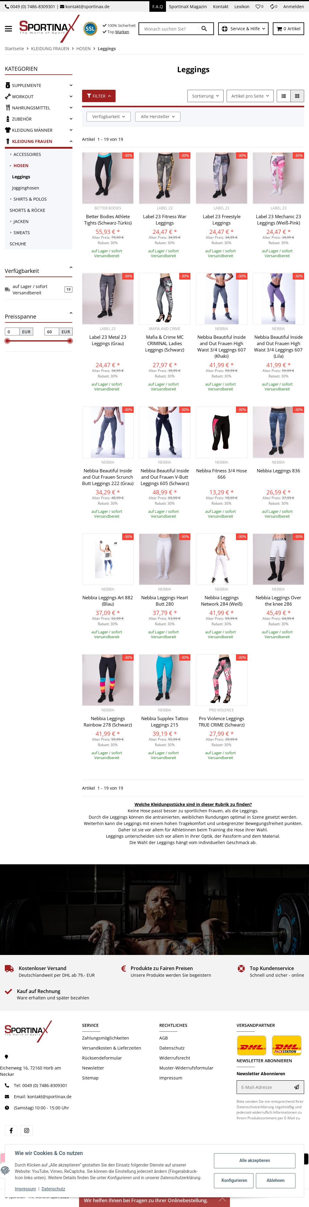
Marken (122, 31)
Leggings (21, 177)
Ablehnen (276, 1180)
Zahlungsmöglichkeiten (105, 1038)
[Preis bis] (51, 331)
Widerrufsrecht (174, 1058)
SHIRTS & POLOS (30, 199)
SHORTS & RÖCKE (27, 210)
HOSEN (21, 165)
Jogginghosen (25, 188)
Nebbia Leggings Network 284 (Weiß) (221, 600)
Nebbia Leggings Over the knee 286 (278, 600)
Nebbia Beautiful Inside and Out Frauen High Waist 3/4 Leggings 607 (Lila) (278, 346)
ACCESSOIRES (27, 154)
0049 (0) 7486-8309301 (32, 6)
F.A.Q (157, 6)
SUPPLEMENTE (23, 85)
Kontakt (220, 6)
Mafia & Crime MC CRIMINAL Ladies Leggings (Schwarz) (164, 343)
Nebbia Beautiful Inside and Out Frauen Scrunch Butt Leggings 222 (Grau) (107, 477)
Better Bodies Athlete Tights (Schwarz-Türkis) (108, 219)
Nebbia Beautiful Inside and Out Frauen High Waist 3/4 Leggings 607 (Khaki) (221, 346)
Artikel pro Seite (247, 96)
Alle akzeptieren (254, 1160)
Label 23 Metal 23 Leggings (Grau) (107, 340)
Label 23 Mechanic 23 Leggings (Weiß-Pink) (278, 219)
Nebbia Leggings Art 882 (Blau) (107, 600)
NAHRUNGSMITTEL (27, 108)
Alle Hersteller (155, 116)
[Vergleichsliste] (273, 6)
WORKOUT (19, 96)
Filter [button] (96, 96)
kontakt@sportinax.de (87, 6)
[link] (38, 85)
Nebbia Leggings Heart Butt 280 (164, 600)
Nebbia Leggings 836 (278, 471)
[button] (259, 6)
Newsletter (93, 1068)
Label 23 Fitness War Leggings (164, 219)
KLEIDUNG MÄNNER (29, 130)
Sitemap (90, 1078)
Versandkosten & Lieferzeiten (111, 1048)
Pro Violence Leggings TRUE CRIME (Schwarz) (221, 721)
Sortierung (203, 96)
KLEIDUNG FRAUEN (28, 141)
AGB (163, 1038)
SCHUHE (18, 244)
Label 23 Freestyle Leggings (222, 219)
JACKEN (21, 221)
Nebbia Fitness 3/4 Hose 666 (221, 474)
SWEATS (22, 232)
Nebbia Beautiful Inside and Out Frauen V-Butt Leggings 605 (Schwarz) (165, 477)
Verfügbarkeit (106, 116)
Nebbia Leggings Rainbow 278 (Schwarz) (108, 721)
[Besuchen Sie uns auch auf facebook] (11, 1130)
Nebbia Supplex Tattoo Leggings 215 (164, 721)
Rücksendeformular (102, 1058)
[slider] (7, 340)
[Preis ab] (12, 331)
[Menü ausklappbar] (8, 28)
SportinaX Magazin (188, 6)
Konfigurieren (234, 1180)
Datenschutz (53, 1188)
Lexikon (242, 6)
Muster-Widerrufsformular (186, 1068)
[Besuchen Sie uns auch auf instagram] (26, 1130)
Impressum (25, 1188)
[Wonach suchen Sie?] (167, 29)
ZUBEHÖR (18, 119)
